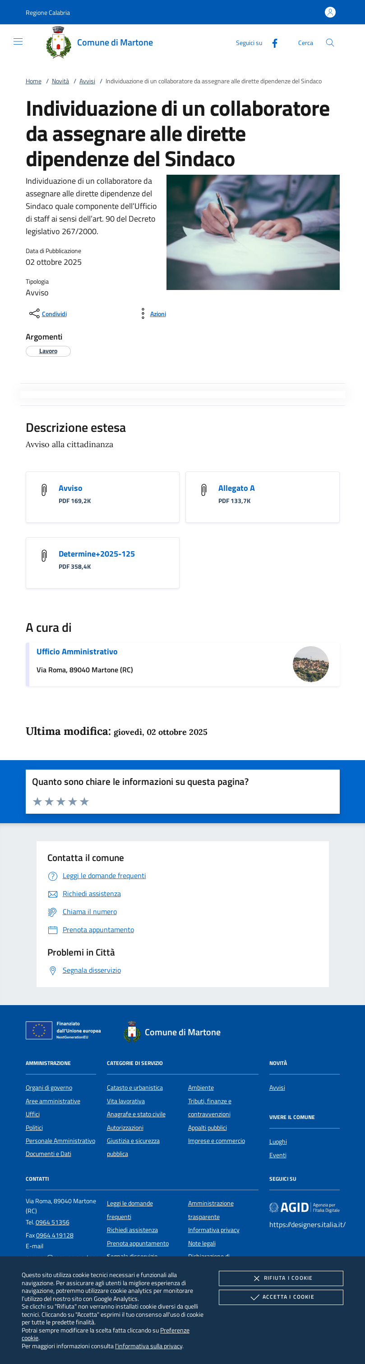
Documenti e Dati (48, 1154)
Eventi (277, 1155)
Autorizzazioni (125, 1128)
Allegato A (236, 488)
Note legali (202, 1243)
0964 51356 (52, 1222)
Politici (34, 1128)
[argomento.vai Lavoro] (48, 350)
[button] (48, 12)
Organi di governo (49, 1087)
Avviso (71, 488)
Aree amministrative (53, 1101)
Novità (60, 81)
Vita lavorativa (126, 1101)
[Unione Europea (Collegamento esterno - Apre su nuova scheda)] (66, 1032)
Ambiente (201, 1087)
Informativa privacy (214, 1230)
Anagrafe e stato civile (136, 1114)
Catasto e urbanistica (135, 1087)
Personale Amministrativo (60, 1141)
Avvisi (87, 81)
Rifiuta (281, 1278)
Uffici (33, 1114)
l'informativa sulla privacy (148, 1345)
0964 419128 (55, 1235)
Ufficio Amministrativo (77, 651)
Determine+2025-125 (97, 554)
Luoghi (278, 1141)
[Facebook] (271, 42)
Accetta (281, 1297)
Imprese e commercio (216, 1141)
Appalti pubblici (207, 1128)
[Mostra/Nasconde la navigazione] (18, 41)
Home (34, 81)
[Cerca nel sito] (330, 42)
